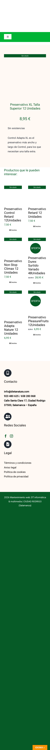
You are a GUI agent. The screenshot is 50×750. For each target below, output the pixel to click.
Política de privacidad (16, 444)
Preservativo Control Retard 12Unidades (13, 182)
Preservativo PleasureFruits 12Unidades (38, 288)
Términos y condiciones (17, 430)
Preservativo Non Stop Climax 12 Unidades (13, 234)
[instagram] (11, 403)
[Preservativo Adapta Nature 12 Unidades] (13, 271)
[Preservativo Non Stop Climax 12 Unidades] (13, 214)
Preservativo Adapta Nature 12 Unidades (13, 295)
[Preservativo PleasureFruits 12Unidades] (37, 268)
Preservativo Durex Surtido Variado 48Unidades (37, 233)
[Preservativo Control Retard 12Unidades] (13, 162)
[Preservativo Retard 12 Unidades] (37, 162)
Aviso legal (10, 435)
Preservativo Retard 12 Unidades (37, 180)
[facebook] (5, 403)
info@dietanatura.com (16, 359)
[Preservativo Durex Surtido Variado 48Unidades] (37, 212)
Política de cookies (15, 439)
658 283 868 (28, 363)
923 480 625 (11, 363)
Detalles (14, 197)
